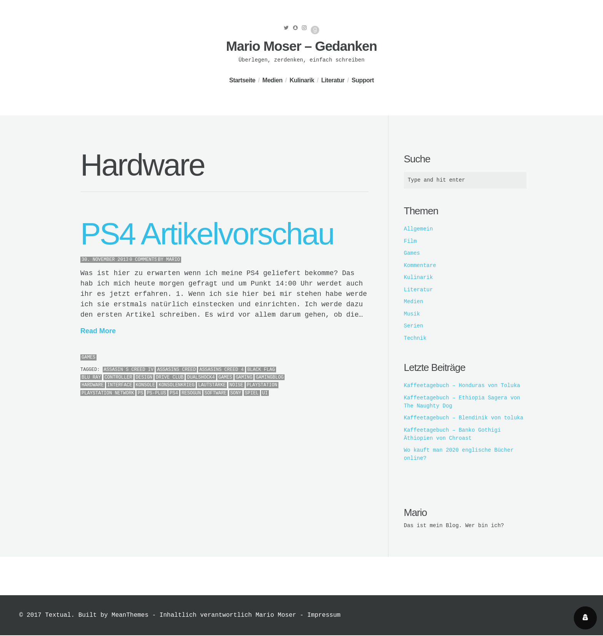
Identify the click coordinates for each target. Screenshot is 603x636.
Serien (413, 326)
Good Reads (315, 30)
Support (362, 80)
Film (410, 242)
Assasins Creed (176, 369)
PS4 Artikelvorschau (207, 234)
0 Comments (143, 259)
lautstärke (212, 385)
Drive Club (169, 377)
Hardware (93, 385)
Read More (98, 331)
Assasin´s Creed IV (129, 369)
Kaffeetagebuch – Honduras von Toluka (462, 386)
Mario (173, 259)
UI (265, 393)
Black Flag (261, 369)
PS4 (174, 393)
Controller (118, 377)
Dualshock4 (201, 377)
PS (140, 393)
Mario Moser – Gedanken (301, 45)
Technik (415, 339)
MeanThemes (130, 616)
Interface (119, 385)
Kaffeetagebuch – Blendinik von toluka (463, 418)
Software (216, 393)
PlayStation (262, 385)
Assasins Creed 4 (221, 369)
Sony (236, 393)
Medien (272, 80)
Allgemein (418, 229)
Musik (412, 314)
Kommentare (420, 266)
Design (144, 377)
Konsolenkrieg (176, 385)
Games (88, 357)
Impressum (323, 616)
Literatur (332, 80)
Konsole (145, 385)
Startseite (242, 80)
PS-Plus (156, 393)
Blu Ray (91, 377)
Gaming (244, 377)
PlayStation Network (108, 393)
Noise (236, 385)
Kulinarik (302, 80)
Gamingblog (269, 377)
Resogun (191, 393)
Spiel (252, 393)
